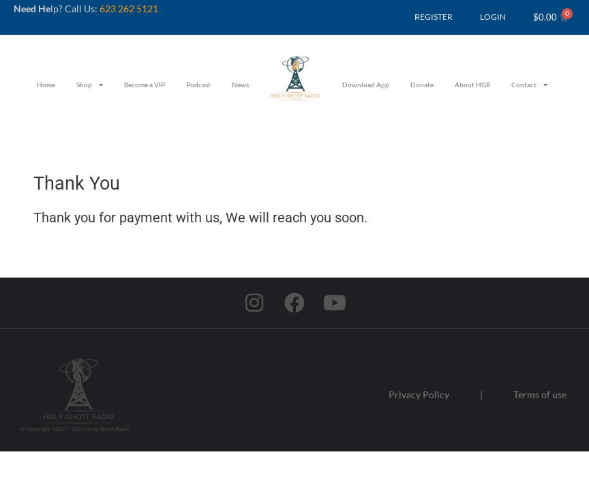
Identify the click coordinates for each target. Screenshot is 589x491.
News (240, 84)
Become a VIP (144, 84)
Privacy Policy (419, 394)
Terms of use (540, 394)
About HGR (472, 84)
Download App (365, 84)
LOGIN (493, 17)
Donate (422, 84)
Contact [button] (529, 84)
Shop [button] (89, 84)
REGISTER (433, 17)
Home (46, 84)
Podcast (198, 84)
